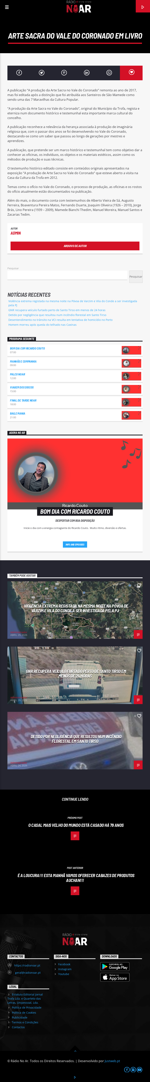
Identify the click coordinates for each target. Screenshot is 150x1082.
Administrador (18, 632)
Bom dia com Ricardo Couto (27, 348)
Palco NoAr (17, 374)
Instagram (64, 969)
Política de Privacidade (26, 1007)
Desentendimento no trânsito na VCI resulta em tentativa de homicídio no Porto (60, 320)
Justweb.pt (112, 1061)
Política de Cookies (24, 1012)
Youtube (63, 974)
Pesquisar (13, 268)
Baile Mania (17, 413)
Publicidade (19, 1017)
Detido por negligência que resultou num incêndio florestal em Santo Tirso (57, 315)
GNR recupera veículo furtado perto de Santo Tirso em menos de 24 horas (56, 310)
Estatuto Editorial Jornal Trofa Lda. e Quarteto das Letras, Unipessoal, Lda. (25, 998)
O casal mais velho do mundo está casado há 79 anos (76, 825)
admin (16, 232)
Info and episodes (75, 544)
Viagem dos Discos (22, 387)
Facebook (64, 964)
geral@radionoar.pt (27, 972)
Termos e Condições (25, 1022)
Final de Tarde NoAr (23, 400)
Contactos (18, 1027)
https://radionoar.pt (27, 965)
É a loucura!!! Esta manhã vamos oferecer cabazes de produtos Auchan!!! (76, 878)
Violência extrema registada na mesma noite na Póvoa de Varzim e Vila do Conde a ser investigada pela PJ (76, 608)
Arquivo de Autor (75, 246)
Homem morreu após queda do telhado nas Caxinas (42, 325)
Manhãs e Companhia (23, 361)
